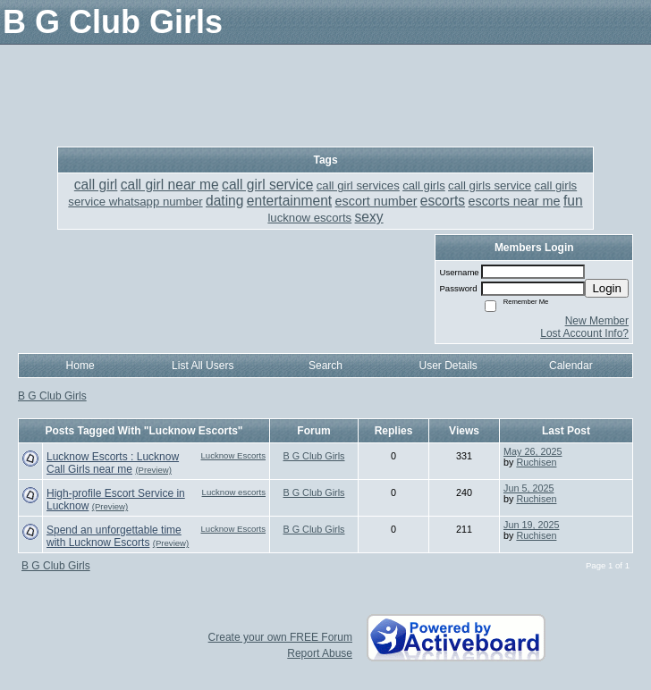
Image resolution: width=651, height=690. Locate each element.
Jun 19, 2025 (531, 524)
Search (325, 365)
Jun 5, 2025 (528, 488)
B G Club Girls (52, 396)
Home (80, 365)
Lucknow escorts (234, 492)
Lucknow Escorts (233, 455)
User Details (447, 365)
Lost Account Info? (584, 333)
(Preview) (153, 470)
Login (606, 288)
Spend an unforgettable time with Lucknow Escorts (114, 536)
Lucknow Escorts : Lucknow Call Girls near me (112, 462)
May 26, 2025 (532, 451)
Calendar (571, 365)
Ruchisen (536, 462)
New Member (597, 321)
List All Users (202, 365)
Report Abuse (319, 653)
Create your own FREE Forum (280, 637)
